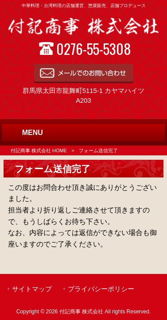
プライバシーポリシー (101, 289)
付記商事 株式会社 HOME (39, 150)
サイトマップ (32, 289)
